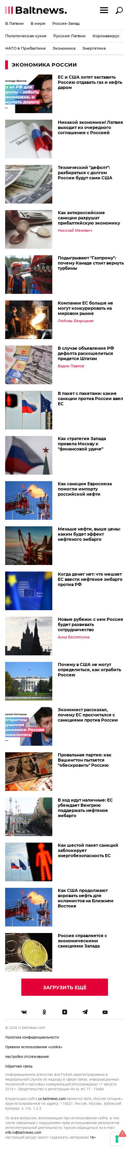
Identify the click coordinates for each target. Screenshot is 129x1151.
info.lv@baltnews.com (23, 1132)
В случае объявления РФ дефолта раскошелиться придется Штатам (86, 353)
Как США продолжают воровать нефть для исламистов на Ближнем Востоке (86, 898)
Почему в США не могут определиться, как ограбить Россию (89, 669)
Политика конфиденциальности (32, 1037)
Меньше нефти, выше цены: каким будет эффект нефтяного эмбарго (89, 534)
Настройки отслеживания (27, 1056)
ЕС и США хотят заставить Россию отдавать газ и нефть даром (90, 82)
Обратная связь (19, 1066)
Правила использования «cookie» (33, 1047)
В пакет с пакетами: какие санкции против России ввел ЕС (90, 398)
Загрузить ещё (64, 987)
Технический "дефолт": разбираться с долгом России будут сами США (85, 172)
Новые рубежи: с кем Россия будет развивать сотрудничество (90, 624)
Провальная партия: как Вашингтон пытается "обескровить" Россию (84, 760)
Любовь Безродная (76, 321)
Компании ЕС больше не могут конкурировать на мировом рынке (85, 308)
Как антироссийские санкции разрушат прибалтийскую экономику (89, 218)
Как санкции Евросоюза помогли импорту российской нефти (85, 489)
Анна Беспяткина (73, 637)
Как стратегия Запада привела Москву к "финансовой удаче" (82, 444)
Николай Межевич (75, 230)
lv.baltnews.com (52, 1099)
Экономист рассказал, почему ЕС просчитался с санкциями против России (88, 715)
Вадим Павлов (71, 366)
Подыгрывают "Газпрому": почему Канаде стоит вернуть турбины (91, 263)
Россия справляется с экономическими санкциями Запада (82, 941)
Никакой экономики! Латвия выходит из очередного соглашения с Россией (90, 127)
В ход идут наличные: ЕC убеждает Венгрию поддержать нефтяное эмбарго (85, 807)
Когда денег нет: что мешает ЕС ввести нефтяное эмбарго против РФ (90, 579)
